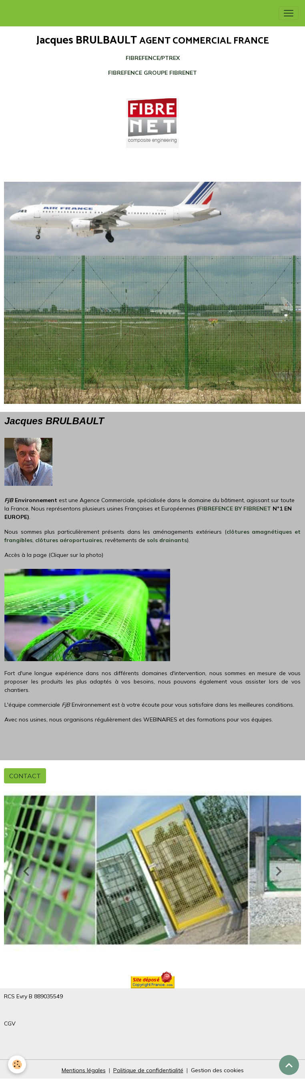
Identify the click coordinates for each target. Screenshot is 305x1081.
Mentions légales (84, 1070)
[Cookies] (17, 1064)
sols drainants (167, 540)
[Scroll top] (289, 1065)
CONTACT (25, 776)
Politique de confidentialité (148, 1070)
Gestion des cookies (217, 1070)
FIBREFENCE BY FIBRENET (235, 508)
